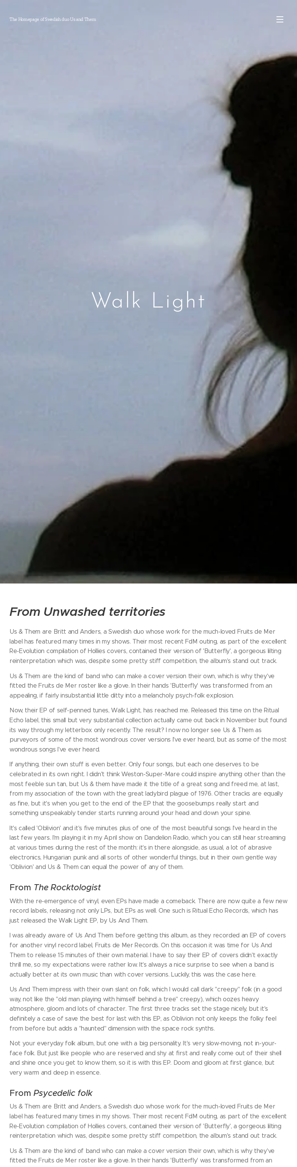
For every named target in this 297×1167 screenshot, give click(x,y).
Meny (279, 19)
